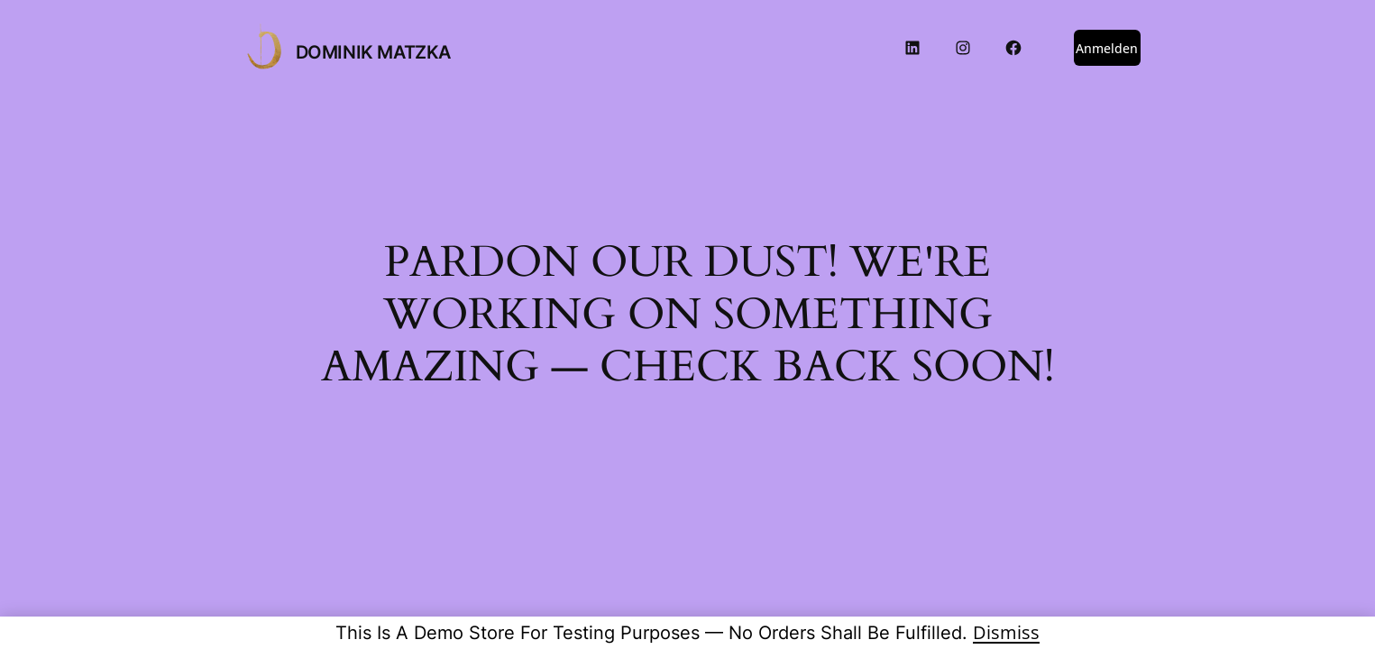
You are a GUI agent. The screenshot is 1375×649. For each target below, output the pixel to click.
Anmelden (1107, 48)
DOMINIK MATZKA (373, 52)
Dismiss (1006, 632)
